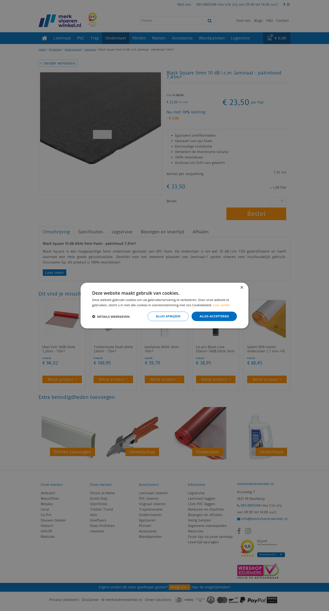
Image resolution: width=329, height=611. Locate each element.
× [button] (241, 287)
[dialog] (164, 305)
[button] (111, 316)
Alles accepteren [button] (214, 316)
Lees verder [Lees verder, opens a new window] (221, 305)
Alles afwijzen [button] (168, 316)
